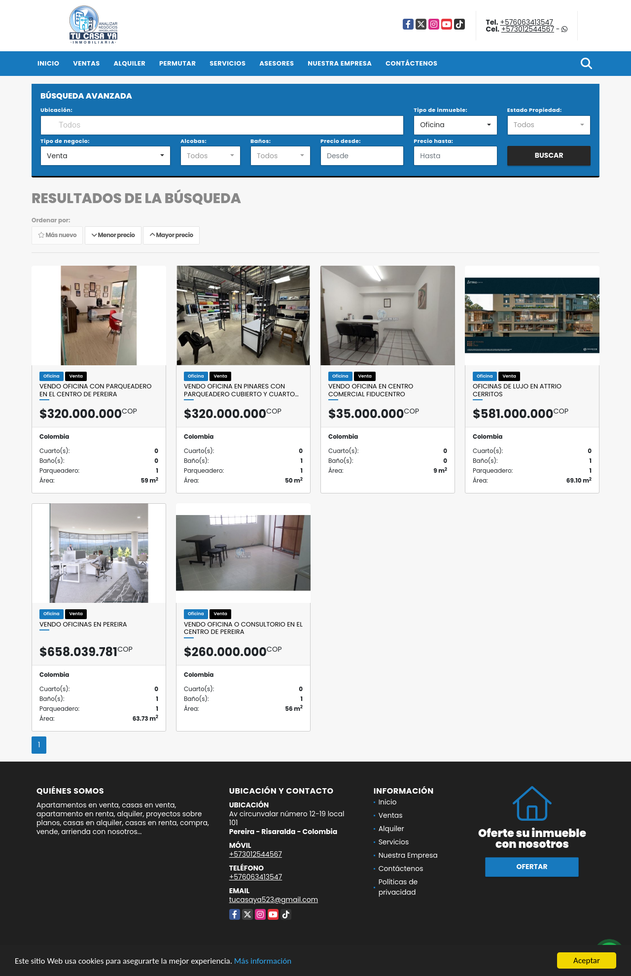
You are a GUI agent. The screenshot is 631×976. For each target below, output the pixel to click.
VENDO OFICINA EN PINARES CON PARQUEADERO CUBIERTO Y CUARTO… (241, 390)
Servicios (227, 63)
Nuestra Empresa (340, 63)
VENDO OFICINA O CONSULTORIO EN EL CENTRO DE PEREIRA (243, 628)
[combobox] (455, 125)
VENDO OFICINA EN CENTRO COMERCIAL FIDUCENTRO (370, 390)
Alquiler (129, 63)
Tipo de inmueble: (440, 110)
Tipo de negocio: (65, 141)
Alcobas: (193, 141)
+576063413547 (526, 22)
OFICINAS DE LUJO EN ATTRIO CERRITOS (517, 390)
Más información (262, 961)
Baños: (260, 141)
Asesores (276, 63)
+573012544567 (527, 29)
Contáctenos (411, 63)
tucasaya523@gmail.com (273, 900)
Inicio (48, 63)
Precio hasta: (433, 141)
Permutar (177, 63)
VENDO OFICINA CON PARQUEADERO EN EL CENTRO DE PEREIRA (95, 390)
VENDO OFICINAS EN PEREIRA (83, 624)
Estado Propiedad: (534, 110)
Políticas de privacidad (398, 887)
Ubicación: (56, 110)
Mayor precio (171, 235)
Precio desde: (340, 141)
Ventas (86, 63)
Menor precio (113, 235)
